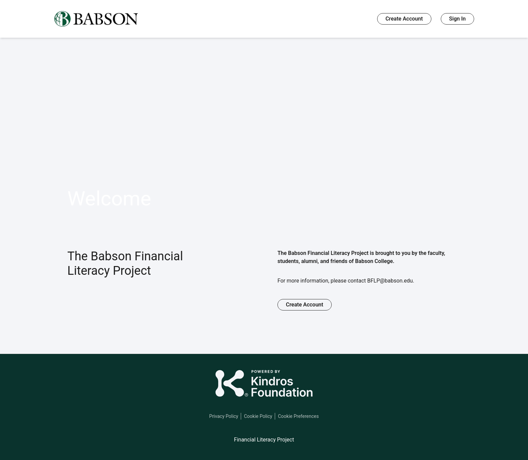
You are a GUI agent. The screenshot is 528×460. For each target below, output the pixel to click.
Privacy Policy (223, 416)
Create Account (404, 18)
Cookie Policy (258, 416)
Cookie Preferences (298, 416)
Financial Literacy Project (264, 439)
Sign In (457, 18)
